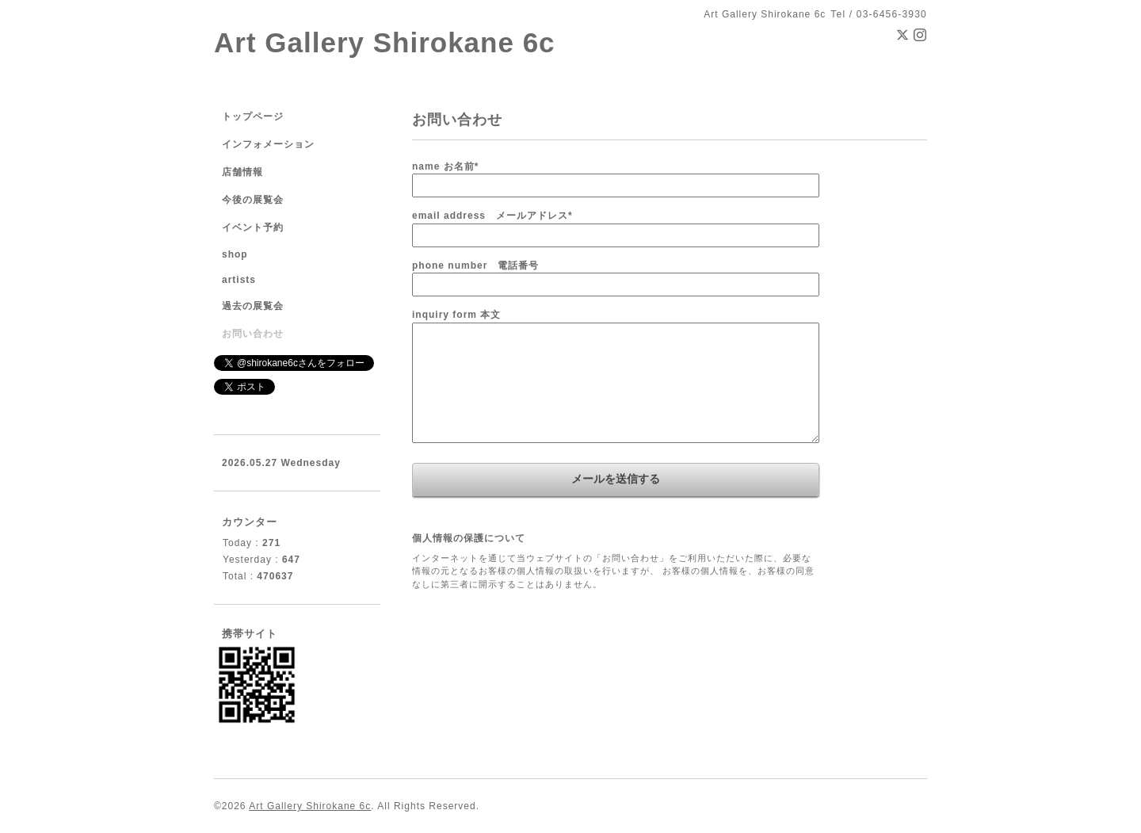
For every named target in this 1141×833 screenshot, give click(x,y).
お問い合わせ (253, 333)
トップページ (253, 116)
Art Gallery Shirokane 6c (384, 42)
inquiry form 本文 (456, 314)
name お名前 (445, 166)
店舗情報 (242, 172)
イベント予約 (253, 227)
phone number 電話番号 (475, 265)
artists (239, 279)
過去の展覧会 (253, 305)
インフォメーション (268, 144)
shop (235, 254)
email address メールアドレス (492, 215)
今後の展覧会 (253, 199)
